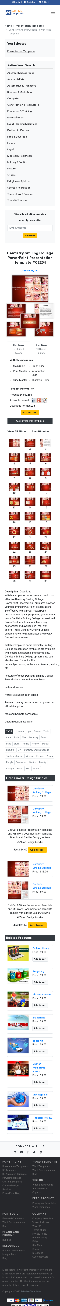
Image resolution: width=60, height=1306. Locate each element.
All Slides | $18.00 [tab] (41, 349)
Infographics (9, 1254)
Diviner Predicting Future (38, 1068)
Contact (36, 1249)
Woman (30, 756)
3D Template (9, 1170)
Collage (10, 768)
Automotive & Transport (21, 85)
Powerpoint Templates (44, 1203)
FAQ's (35, 1241)
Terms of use (39, 1230)
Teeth (46, 731)
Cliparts (36, 1192)
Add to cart (37, 850)
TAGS (9, 731)
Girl (19, 750)
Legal (10, 149)
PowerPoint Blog (11, 1193)
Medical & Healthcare (19, 156)
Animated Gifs (40, 1188)
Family (25, 743)
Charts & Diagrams (12, 1181)
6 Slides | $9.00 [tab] (18, 349)
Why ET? (37, 1226)
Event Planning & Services (22, 124)
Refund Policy (39, 1237)
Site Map (37, 1245)
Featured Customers (13, 1218)
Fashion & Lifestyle (18, 130)
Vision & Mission (41, 1222)
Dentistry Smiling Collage (36, 750)
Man (24, 737)
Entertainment (16, 117)
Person (37, 731)
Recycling (38, 971)
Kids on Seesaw (41, 994)
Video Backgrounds (42, 1184)
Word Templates (41, 1166)
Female (40, 756)
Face (8, 743)
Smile (16, 737)
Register (29, 2)
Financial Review (42, 1117)
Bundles (6, 1239)
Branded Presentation (13, 1250)
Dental (45, 743)
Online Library (40, 948)
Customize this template (30, 420)
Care (8, 737)
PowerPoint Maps (11, 1177)
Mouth (36, 768)
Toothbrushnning (14, 756)
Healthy (35, 743)
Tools (43, 737)
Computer (13, 98)
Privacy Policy (39, 1233)
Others (11, 175)
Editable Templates (31, 1291)
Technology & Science (20, 194)
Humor (11, 143)
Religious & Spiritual (18, 181)
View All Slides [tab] (16, 431)
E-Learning (38, 1017)
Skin (28, 768)
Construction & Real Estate (23, 105)
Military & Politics (17, 162)
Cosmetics (21, 762)
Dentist (32, 762)
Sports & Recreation (19, 187)
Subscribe (30, 236)
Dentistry (33, 737)
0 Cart (44, 2)
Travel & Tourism (17, 200)
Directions (37, 1252)
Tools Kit (37, 1041)
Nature (11, 168)
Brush (17, 743)
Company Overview (42, 1218)
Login (15, 2)
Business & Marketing (19, 92)
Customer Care (40, 1256)
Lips (29, 731)
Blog (4, 1258)
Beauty (42, 762)
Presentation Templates (29, 26)
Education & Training (19, 111)
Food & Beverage (17, 136)
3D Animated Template (14, 1174)
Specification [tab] (40, 431)
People (9, 762)
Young (49, 756)
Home (8, 26)
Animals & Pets (15, 79)
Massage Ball (40, 1094)
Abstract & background (21, 73)
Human (20, 731)
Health (20, 768)
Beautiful (10, 750)
